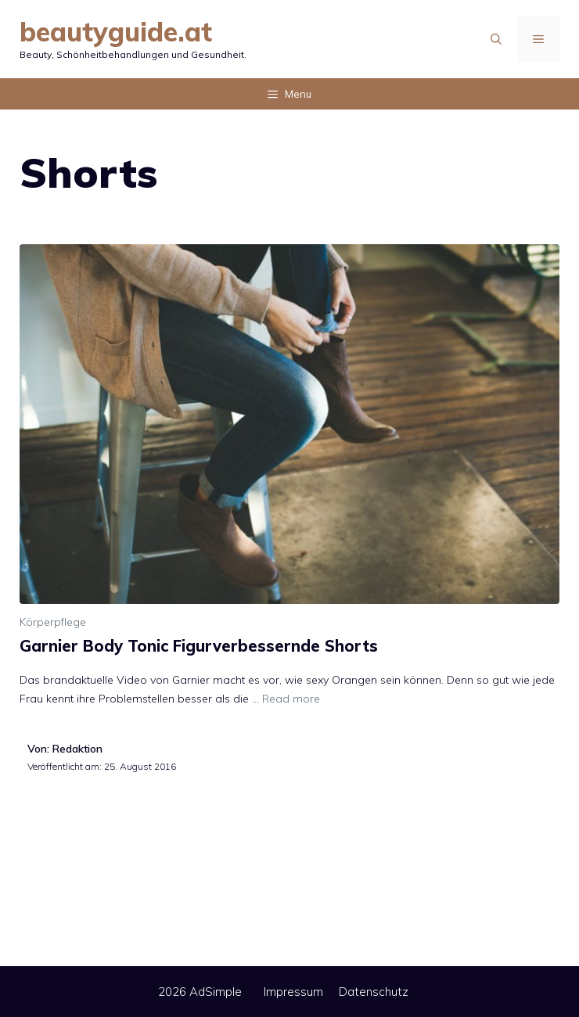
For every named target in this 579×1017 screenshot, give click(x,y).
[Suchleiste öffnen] (496, 39)
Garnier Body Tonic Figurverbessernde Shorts (199, 646)
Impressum (293, 991)
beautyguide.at (116, 32)
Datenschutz (373, 991)
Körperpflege (53, 622)
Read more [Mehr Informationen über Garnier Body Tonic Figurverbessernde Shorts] (291, 699)
